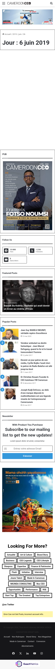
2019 (14, 34)
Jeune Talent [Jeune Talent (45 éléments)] (16, 578)
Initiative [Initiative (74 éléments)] (26, 572)
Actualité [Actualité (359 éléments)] (11, 555)
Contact (31, 641)
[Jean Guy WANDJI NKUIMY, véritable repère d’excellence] (10, 334)
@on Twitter (8, 604)
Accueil (6, 34)
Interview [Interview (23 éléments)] (39, 572)
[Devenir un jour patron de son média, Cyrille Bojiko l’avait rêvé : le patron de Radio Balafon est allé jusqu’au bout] (10, 364)
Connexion (40, 641)
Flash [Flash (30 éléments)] (14, 572)
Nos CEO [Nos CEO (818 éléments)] (41, 584)
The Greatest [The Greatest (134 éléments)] (25, 595)
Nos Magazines (44, 637)
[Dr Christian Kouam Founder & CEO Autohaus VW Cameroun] (10, 381)
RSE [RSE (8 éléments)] (44, 589)
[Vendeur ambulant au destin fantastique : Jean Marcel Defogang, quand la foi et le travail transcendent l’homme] (10, 347)
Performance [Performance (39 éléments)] (32, 589)
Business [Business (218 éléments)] (10, 560)
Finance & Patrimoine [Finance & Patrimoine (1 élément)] (41, 566)
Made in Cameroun (18, 641)
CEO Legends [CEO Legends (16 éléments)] (25, 560)
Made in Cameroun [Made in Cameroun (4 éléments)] (36, 578)
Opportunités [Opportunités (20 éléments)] (15, 589)
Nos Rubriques (18, 637)
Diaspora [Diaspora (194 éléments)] (8, 566)
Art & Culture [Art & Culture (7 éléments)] (26, 555)
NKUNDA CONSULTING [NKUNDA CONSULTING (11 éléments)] (21, 584)
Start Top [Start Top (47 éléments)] (9, 595)
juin (20, 34)
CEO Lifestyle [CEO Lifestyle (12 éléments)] (43, 560)
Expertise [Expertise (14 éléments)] (21, 566)
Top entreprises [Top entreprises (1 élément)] (42, 595)
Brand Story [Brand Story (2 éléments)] (42, 555)
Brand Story (31, 637)
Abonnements (27, 646)
